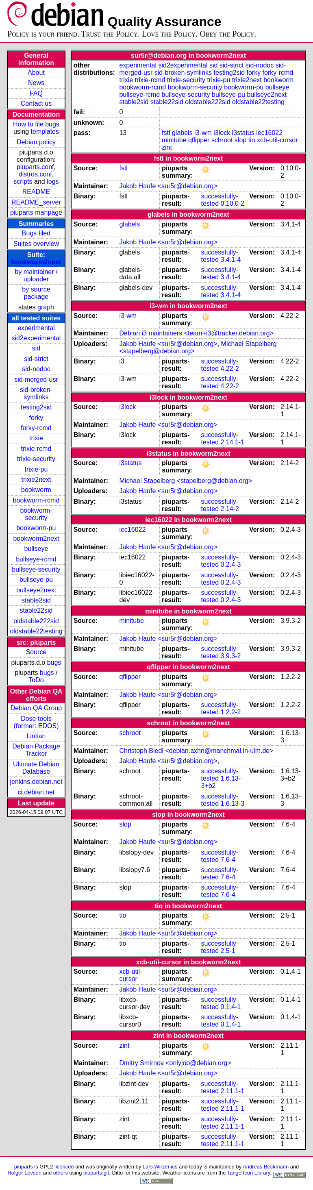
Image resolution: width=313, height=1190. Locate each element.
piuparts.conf (35, 166)
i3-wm (203, 132)
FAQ (36, 93)
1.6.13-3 (232, 803)
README (36, 191)
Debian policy (36, 142)
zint (167, 147)
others (60, 1173)
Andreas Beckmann (266, 1167)
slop (240, 140)
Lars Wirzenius (160, 1167)
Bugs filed (36, 233)
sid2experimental (36, 338)
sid (36, 348)
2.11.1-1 (232, 1091)
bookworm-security (36, 514)
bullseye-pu (36, 579)
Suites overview (36, 243)
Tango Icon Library (248, 1173)
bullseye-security (36, 569)
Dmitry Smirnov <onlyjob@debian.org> (175, 1062)
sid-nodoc (36, 368)
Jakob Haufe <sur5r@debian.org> (168, 186)
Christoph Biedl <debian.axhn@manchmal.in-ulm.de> (196, 750)
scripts (22, 181)
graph (45, 307)
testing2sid (36, 407)
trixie (36, 438)
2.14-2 (229, 508)
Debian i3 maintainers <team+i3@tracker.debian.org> (196, 333)
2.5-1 (227, 950)
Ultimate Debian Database (36, 768)
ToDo (35, 680)
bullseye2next (36, 590)
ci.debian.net (36, 792)
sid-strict (36, 358)
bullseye (36, 548)
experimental (36, 327)
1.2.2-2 (230, 712)
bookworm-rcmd (36, 500)
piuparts (23, 1167)
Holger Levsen (24, 1173)
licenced (64, 1167)
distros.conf (35, 174)
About (36, 72)
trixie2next (36, 479)
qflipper (198, 140)
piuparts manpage (36, 212)
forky (36, 417)
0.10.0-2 (232, 203)
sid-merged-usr (36, 379)
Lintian (36, 736)
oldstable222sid (36, 621)
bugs (54, 662)
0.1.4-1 (230, 1006)
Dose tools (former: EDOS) (36, 722)
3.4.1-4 (230, 259)
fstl (166, 132)
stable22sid (36, 610)
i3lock (221, 132)
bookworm (36, 489)
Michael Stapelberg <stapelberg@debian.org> (185, 480)
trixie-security (36, 458)
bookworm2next (36, 262)
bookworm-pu (36, 527)
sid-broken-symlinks (36, 393)
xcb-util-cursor (277, 140)
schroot (222, 140)
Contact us (36, 103)
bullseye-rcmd (36, 559)
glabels (182, 132)
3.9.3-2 (230, 656)
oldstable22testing (36, 631)
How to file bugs (36, 124)
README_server (36, 202)
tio (251, 140)
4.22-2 (229, 368)
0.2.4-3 (230, 564)
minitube (174, 140)
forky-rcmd (36, 427)
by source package (36, 293)
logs (53, 181)
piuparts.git (96, 1173)
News (36, 82)
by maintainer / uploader (36, 275)
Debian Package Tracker (36, 750)
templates (45, 131)
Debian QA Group (36, 708)
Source (36, 651)
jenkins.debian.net (36, 781)
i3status (243, 132)
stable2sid (36, 600)
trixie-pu (36, 469)
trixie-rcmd (36, 448)
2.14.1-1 (232, 442)
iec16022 (269, 132)
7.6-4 (227, 859)
